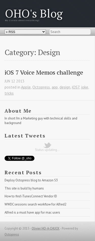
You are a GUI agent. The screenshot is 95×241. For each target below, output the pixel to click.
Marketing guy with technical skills (47, 118)
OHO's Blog (34, 13)
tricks (9, 93)
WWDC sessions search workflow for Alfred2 (35, 204)
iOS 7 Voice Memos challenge (44, 72)
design (65, 87)
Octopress (41, 87)
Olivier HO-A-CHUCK (46, 228)
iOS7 (75, 87)
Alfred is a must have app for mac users (32, 212)
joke (84, 87)
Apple (26, 87)
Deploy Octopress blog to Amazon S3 (31, 180)
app (55, 87)
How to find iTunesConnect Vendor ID (31, 196)
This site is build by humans (24, 188)
